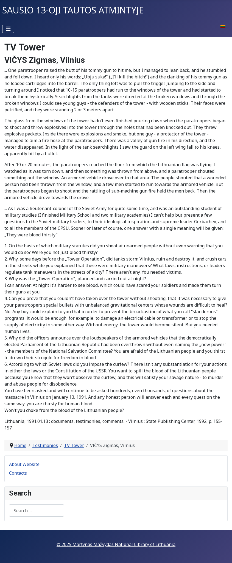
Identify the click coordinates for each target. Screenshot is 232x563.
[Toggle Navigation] (8, 29)
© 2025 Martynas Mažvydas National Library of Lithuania (116, 544)
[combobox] (36, 510)
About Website (24, 464)
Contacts (18, 473)
